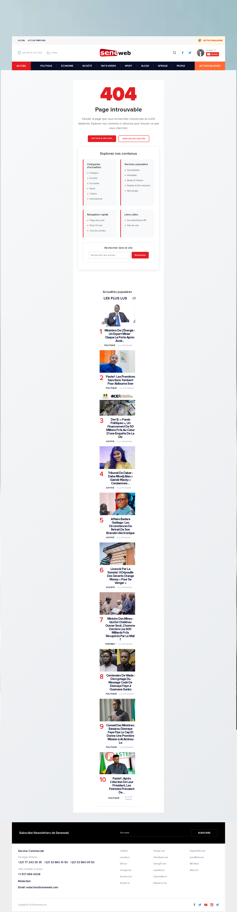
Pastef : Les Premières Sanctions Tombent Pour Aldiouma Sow (120, 380)
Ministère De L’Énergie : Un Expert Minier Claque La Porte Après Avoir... (120, 336)
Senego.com (159, 851)
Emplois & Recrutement (138, 185)
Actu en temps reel (36, 40)
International (96, 199)
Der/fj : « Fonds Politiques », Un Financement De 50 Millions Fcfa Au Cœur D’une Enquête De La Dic (120, 428)
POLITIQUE (46, 66)
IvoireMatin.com (197, 857)
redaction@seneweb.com (42, 887)
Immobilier (132, 175)
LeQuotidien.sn (160, 876)
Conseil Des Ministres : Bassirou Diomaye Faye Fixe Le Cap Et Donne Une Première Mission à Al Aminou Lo (120, 734)
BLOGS (145, 66)
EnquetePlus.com (198, 851)
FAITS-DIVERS (108, 66)
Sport (92, 188)
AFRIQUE (163, 66)
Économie (94, 183)
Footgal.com (125, 870)
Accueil (21, 40)
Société (93, 178)
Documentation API (136, 220)
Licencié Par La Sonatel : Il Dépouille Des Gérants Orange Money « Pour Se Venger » (120, 576)
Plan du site (133, 225)
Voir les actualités (133, 138)
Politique (94, 173)
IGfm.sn (123, 863)
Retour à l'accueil (101, 138)
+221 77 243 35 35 (30, 862)
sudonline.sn (159, 870)
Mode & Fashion (135, 180)
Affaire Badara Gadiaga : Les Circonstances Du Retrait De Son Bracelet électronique (120, 526)
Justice (110, 441)
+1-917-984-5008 (29, 874)
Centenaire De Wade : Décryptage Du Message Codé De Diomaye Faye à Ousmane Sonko (120, 682)
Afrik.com (194, 870)
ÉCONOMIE (67, 66)
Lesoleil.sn (124, 857)
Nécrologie (132, 190)
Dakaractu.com (160, 883)
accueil (21, 66)
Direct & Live (96, 225)
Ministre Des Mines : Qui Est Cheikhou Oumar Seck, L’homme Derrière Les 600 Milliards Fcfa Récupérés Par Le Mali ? (120, 629)
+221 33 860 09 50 (82, 862)
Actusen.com (126, 876)
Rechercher (140, 255)
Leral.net (124, 851)
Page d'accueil (97, 220)
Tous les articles (98, 230)
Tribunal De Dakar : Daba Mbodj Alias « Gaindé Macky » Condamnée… (120, 478)
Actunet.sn (125, 883)
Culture (93, 193)
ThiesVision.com (160, 857)
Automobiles (133, 170)
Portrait (110, 644)
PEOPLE (181, 66)
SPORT (128, 66)
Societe (110, 587)
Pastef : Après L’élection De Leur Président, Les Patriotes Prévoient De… (121, 785)
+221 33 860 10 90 (56, 862)
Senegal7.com (159, 863)
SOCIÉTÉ (87, 66)
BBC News (194, 863)
